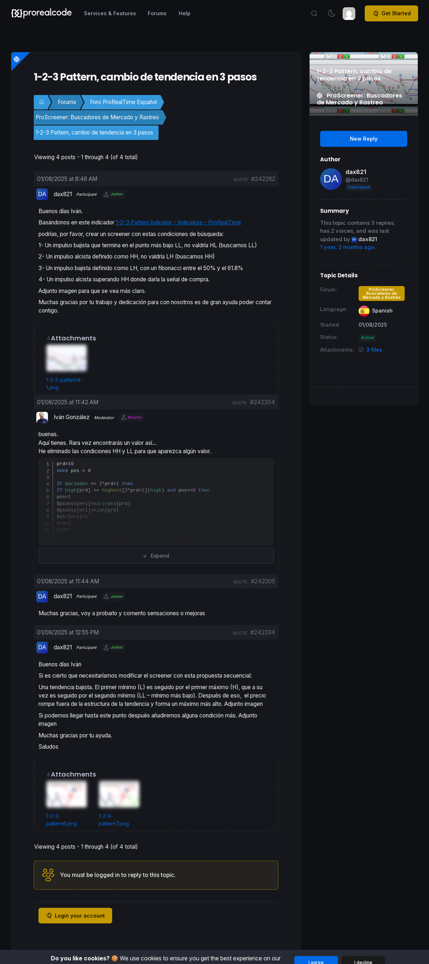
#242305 (263, 581)
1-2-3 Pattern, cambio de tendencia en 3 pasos (94, 132)
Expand (156, 556)
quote (240, 179)
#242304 (262, 402)
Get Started (391, 13)
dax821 (356, 171)
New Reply (363, 139)
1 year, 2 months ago (347, 247)
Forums (67, 102)
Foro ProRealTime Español (123, 102)
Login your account (75, 915)
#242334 (262, 632)
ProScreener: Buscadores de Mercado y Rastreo (97, 117)
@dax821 (357, 180)
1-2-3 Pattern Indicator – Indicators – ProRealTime (178, 222)
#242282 (263, 178)
